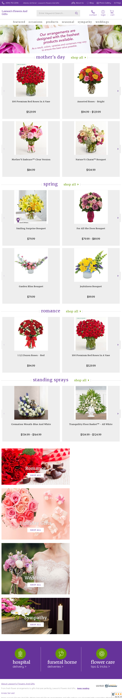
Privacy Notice (81, 696)
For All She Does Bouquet (91, 228)
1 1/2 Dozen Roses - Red (31, 355)
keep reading (83, 594)
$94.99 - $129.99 (91, 112)
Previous (3, 91)
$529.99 (31, 112)
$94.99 (31, 365)
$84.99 (31, 170)
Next (118, 91)
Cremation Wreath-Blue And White (31, 424)
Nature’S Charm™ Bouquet (91, 159)
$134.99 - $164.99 (31, 434)
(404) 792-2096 (12, 3)
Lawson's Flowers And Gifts (14, 13)
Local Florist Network (98, 696)
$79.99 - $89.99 (91, 238)
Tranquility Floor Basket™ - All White (91, 424)
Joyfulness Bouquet (91, 286)
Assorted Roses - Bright (91, 101)
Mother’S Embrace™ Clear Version (31, 159)
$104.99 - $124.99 (90, 434)
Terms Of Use (68, 696)
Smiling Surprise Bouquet (31, 228)
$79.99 (31, 238)
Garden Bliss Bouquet (31, 286)
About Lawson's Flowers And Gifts (18, 589)
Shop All (77, 57)
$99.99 (91, 296)
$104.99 (90, 170)
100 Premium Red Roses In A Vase (31, 101)
